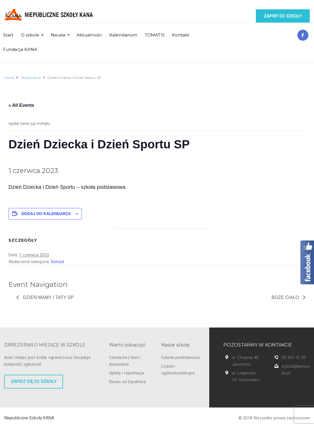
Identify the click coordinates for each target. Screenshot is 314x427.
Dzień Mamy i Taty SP (48, 297)
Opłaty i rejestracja (126, 373)
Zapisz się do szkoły (33, 381)
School (57, 261)
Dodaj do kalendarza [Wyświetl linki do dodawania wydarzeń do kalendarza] (46, 213)
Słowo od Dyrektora (127, 381)
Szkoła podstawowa (180, 357)
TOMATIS (155, 35)
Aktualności (89, 35)
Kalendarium (123, 35)
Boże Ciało (285, 297)
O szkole (30, 35)
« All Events (21, 105)
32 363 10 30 (294, 357)
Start (8, 35)
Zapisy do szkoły (283, 16)
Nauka (58, 35)
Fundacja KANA (20, 49)
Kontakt (180, 35)
